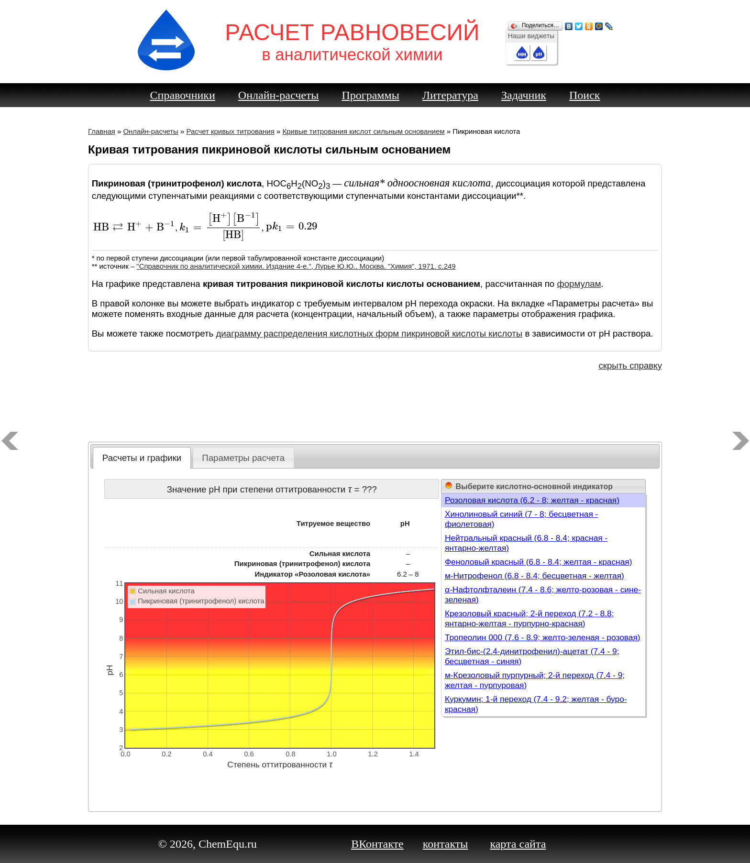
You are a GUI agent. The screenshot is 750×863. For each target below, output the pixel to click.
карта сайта (518, 844)
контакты (445, 844)
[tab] (142, 458)
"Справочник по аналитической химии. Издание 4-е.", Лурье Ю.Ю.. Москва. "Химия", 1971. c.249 (295, 266)
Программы (370, 95)
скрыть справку (630, 365)
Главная (101, 131)
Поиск (584, 95)
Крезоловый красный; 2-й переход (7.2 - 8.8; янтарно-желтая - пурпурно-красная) (529, 618)
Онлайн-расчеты (278, 95)
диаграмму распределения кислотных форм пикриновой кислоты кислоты (369, 333)
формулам (579, 284)
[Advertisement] (375, 408)
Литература (450, 95)
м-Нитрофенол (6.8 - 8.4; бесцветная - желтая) (534, 575)
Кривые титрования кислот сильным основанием (363, 131)
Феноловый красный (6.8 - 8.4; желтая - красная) (538, 562)
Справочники (182, 95)
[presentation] (134, 227)
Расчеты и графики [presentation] (141, 458)
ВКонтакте (377, 844)
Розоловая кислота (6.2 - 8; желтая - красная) (532, 500)
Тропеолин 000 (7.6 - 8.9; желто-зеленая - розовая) (542, 637)
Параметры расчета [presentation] (243, 458)
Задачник (523, 95)
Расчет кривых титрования (230, 131)
